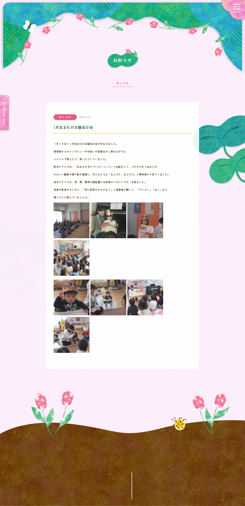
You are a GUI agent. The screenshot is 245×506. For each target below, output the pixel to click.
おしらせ (122, 85)
